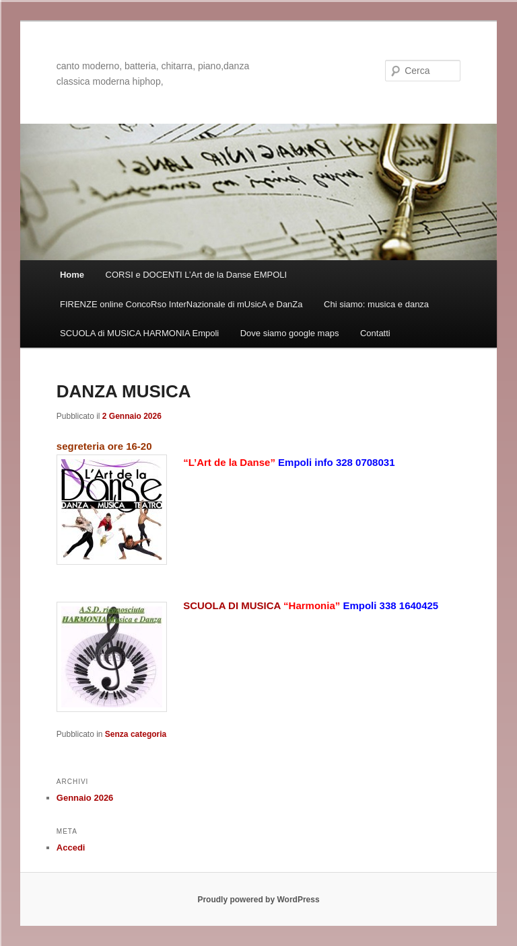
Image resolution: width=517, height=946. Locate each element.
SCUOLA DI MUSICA (233, 605)
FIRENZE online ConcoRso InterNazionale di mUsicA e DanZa (181, 304)
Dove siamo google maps (289, 333)
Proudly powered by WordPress (258, 899)
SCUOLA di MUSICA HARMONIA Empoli (139, 333)
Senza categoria (135, 734)
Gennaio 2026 (85, 798)
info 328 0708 (346, 462)
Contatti (375, 333)
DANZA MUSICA (124, 391)
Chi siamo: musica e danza (376, 304)
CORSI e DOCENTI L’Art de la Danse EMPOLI (196, 275)
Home (72, 275)
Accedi (71, 847)
